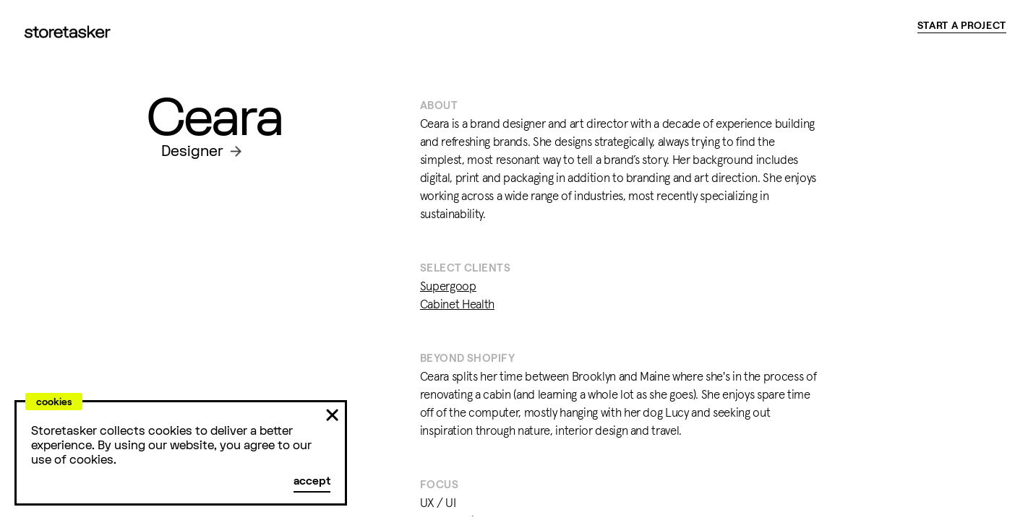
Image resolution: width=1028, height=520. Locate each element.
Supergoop (448, 287)
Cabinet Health (457, 305)
